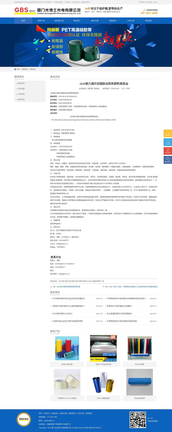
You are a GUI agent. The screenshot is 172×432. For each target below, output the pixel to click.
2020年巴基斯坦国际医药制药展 (68, 287)
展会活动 (33, 69)
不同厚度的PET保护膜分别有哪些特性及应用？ (126, 298)
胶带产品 (41, 21)
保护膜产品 (59, 21)
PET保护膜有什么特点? (63, 314)
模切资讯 (21, 83)
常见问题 (21, 89)
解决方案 (95, 21)
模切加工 (77, 21)
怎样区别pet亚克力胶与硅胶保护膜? (68, 321)
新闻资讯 (112, 21)
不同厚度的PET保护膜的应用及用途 (122, 321)
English (155, 2)
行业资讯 (21, 94)
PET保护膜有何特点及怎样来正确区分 (69, 298)
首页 (23, 21)
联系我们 (142, 2)
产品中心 (47, 413)
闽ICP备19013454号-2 (93, 428)
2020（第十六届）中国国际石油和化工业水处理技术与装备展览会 (133, 287)
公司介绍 (130, 21)
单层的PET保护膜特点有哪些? (119, 306)
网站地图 (149, 2)
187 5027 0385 (52, 417)
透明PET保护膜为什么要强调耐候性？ (69, 306)
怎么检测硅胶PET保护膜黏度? (119, 314)
